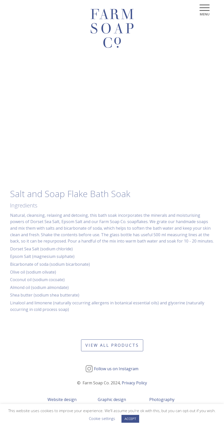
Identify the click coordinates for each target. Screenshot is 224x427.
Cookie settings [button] (102, 418)
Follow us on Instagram (116, 368)
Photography (162, 399)
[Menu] (204, 10)
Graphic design (112, 399)
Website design (62, 399)
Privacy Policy (134, 383)
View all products (112, 345)
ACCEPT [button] (130, 418)
